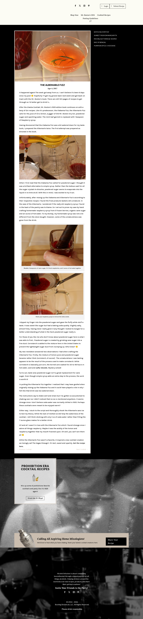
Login (106, 6)
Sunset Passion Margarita (105, 35)
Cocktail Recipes (103, 15)
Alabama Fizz (63, 110)
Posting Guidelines (90, 19)
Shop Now (74, 15)
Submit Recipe (119, 6)
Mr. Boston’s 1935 (88, 15)
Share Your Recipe (113, 542)
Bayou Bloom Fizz (101, 32)
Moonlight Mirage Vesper (105, 39)
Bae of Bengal (100, 42)
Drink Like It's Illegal (35, 457)
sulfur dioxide (41, 368)
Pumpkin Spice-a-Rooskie (104, 46)
